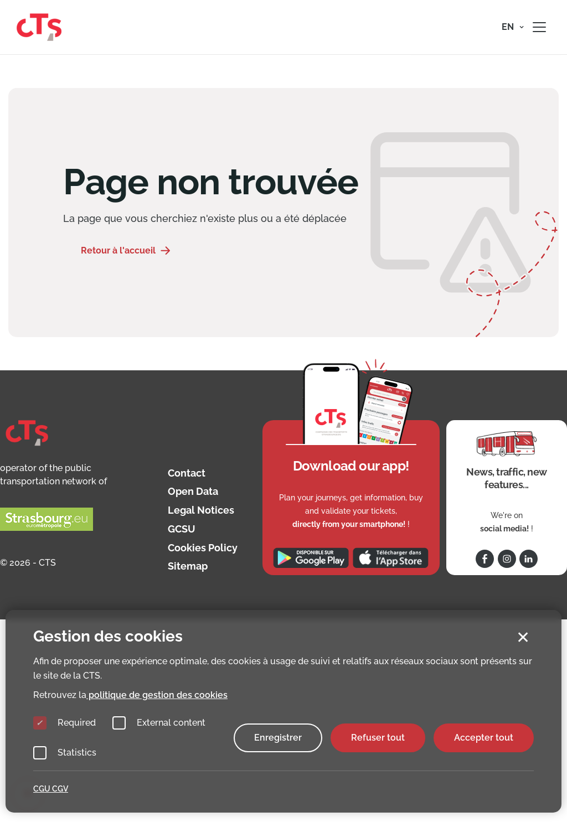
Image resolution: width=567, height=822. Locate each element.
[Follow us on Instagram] (507, 559)
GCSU (181, 529)
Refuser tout (378, 737)
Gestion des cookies (108, 636)
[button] (512, 27)
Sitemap (188, 566)
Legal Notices (201, 510)
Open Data (193, 491)
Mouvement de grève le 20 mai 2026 (478, 93)
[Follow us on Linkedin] (528, 559)
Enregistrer (278, 737)
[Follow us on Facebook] (485, 559)
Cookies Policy (203, 548)
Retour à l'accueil (118, 250)
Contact (186, 473)
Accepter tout (483, 737)
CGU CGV (50, 788)
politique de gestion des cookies (157, 695)
